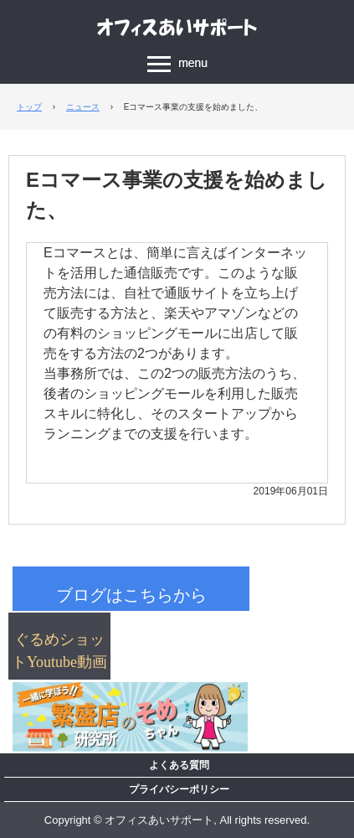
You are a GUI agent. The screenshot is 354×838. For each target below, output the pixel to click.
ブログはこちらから (131, 595)
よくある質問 (179, 765)
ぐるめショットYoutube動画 (59, 650)
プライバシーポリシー (179, 789)
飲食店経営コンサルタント (177, 27)
